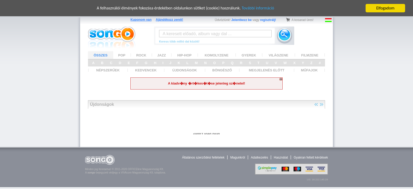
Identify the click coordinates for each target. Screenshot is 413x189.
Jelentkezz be (241, 20)
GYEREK (249, 55)
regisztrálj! (268, 20)
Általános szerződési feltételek (203, 157)
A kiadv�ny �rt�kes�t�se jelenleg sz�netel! (206, 83)
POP (121, 55)
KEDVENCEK (146, 70)
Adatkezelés (259, 157)
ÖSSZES (101, 55)
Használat (281, 157)
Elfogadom (385, 8)
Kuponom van (140, 20)
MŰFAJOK (309, 70)
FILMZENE (309, 55)
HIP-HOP (184, 55)
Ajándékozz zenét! (169, 20)
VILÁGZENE (278, 55)
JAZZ (161, 55)
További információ (258, 8)
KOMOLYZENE (217, 55)
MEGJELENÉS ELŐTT (266, 70)
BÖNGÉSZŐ (222, 70)
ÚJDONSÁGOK (184, 70)
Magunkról (237, 157)
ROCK (141, 55)
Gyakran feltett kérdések (311, 157)
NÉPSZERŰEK (108, 70)
